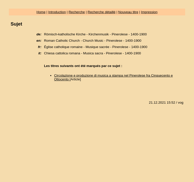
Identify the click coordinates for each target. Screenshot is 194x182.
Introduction (57, 12)
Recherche (76, 12)
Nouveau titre (128, 12)
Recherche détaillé (101, 12)
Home (41, 12)
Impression (149, 12)
